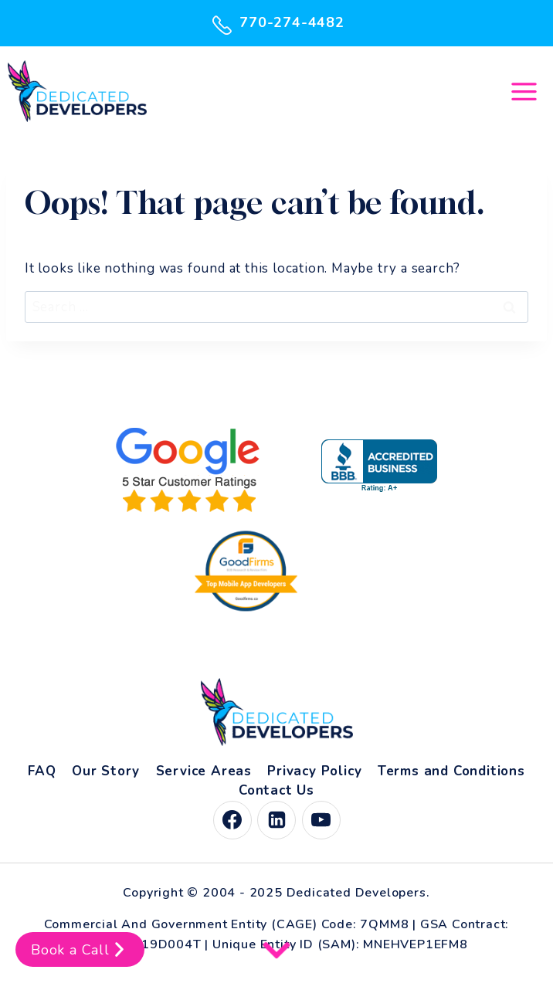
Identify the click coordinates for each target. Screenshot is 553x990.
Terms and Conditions (451, 771)
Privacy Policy (314, 771)
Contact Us (276, 790)
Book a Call (80, 949)
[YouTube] (321, 820)
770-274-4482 (276, 23)
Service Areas (204, 771)
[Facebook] (232, 820)
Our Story (106, 771)
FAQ (42, 771)
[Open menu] (523, 91)
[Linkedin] (276, 820)
